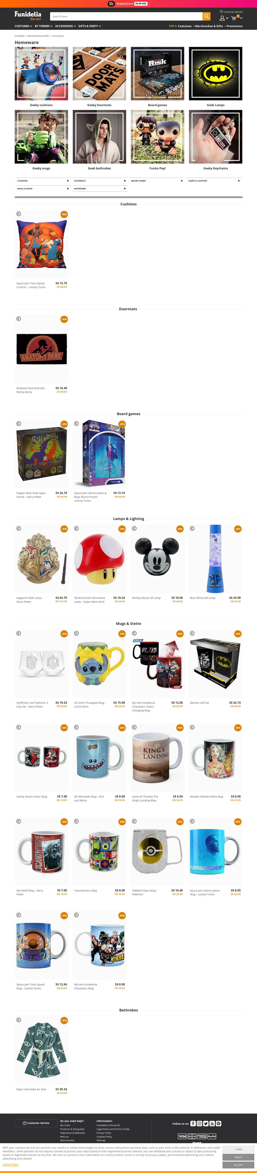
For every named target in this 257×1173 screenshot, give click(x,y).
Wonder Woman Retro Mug (206, 797)
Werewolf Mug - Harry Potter (30, 893)
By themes (42, 26)
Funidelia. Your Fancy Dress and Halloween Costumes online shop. (28, 16)
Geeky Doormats (99, 105)
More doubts (67, 1141)
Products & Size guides (72, 1130)
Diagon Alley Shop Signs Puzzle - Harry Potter (31, 496)
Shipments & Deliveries (72, 1134)
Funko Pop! (157, 168)
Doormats (80, 181)
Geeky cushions (41, 105)
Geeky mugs (41, 168)
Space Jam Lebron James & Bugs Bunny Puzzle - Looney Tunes (90, 497)
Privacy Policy (104, 1134)
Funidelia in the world (108, 1126)
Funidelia (20, 35)
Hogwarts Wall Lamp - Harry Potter (30, 600)
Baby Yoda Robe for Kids (31, 1090)
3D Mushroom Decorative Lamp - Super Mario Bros (89, 600)
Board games (157, 105)
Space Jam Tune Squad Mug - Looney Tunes (30, 987)
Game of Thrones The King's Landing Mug (145, 799)
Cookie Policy (10, 1164)
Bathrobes (80, 189)
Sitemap (101, 1141)
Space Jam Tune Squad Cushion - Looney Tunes (31, 286)
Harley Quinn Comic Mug (32, 797)
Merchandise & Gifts (38, 35)
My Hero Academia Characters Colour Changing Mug (143, 707)
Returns (64, 1137)
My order (65, 1126)
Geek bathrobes (99, 168)
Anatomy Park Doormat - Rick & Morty (31, 391)
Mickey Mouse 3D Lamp (146, 599)
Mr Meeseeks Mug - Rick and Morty (89, 799)
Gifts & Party (88, 26)
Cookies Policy (104, 1137)
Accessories (64, 26)
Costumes (22, 26)
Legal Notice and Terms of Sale (113, 1130)
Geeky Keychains (215, 168)
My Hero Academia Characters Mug (85, 987)
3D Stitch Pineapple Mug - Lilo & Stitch (90, 705)
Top (171, 26)
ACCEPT (238, 1165)
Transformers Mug (85, 891)
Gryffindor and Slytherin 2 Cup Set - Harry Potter (32, 705)
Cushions (23, 181)
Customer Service (36, 1124)
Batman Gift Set (199, 703)
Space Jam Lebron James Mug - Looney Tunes (205, 893)
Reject (238, 1157)
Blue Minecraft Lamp (202, 599)
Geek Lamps (216, 105)
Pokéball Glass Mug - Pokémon (144, 893)
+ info (238, 1149)
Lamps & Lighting (198, 181)
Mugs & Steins (25, 189)
